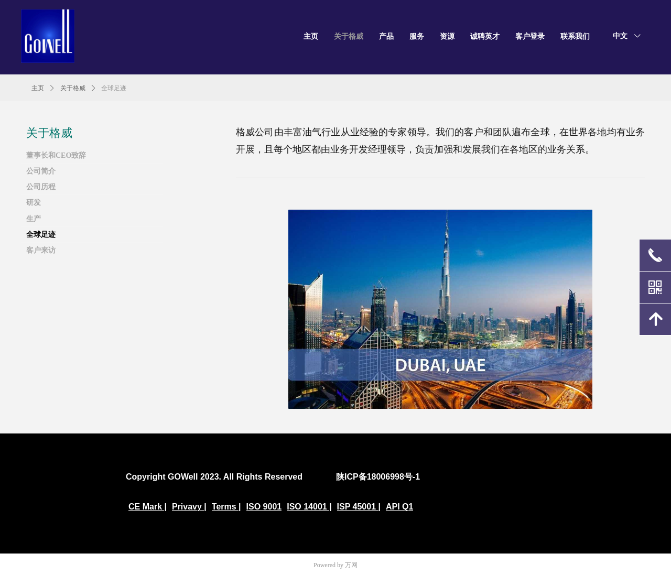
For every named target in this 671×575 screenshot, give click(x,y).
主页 (37, 88)
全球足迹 (113, 88)
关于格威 (72, 88)
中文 (620, 36)
